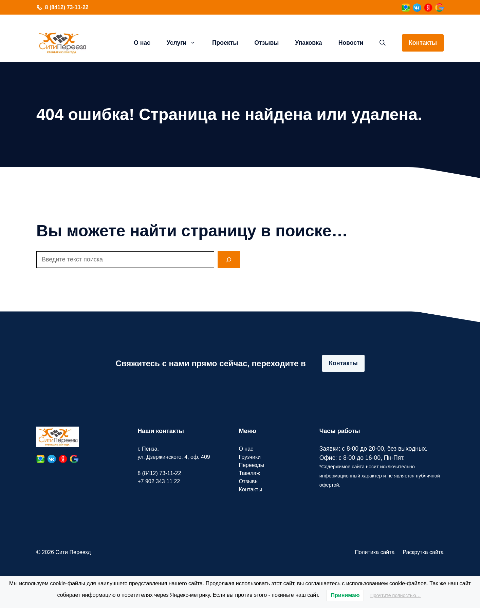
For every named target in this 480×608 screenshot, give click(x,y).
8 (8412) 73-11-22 (67, 7)
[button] (382, 43)
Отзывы (266, 42)
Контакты (423, 42)
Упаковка (308, 42)
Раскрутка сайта (423, 552)
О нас (142, 42)
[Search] (229, 259)
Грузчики (250, 457)
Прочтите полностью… (395, 595)
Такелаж (249, 473)
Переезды (251, 465)
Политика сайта (374, 552)
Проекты (225, 42)
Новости (351, 42)
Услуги (185, 43)
